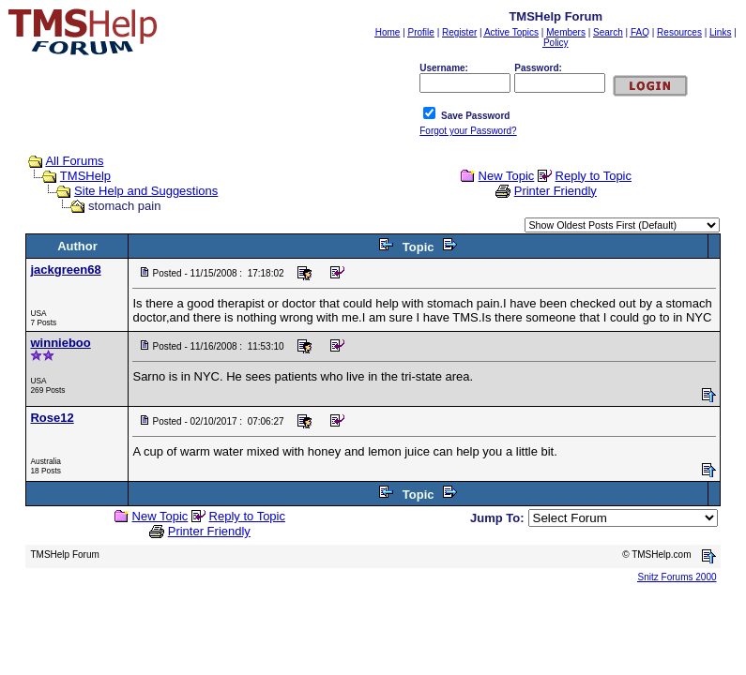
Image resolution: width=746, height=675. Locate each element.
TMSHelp (85, 176)
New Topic (507, 176)
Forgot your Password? (467, 131)
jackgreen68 (65, 269)
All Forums (74, 161)
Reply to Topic (594, 176)
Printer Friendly (555, 191)
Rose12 (51, 418)
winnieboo (60, 343)
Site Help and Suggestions (146, 191)
